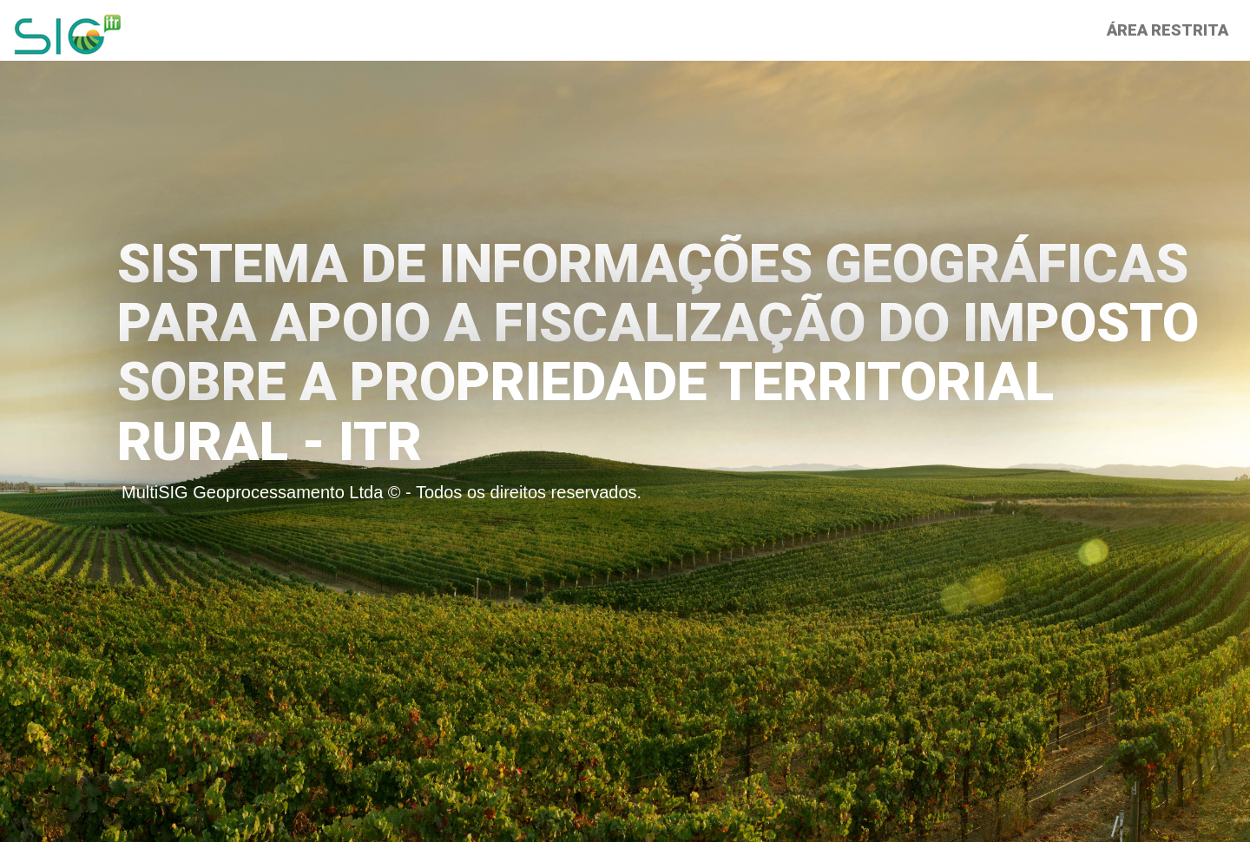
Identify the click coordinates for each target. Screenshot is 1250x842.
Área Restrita (1167, 30)
